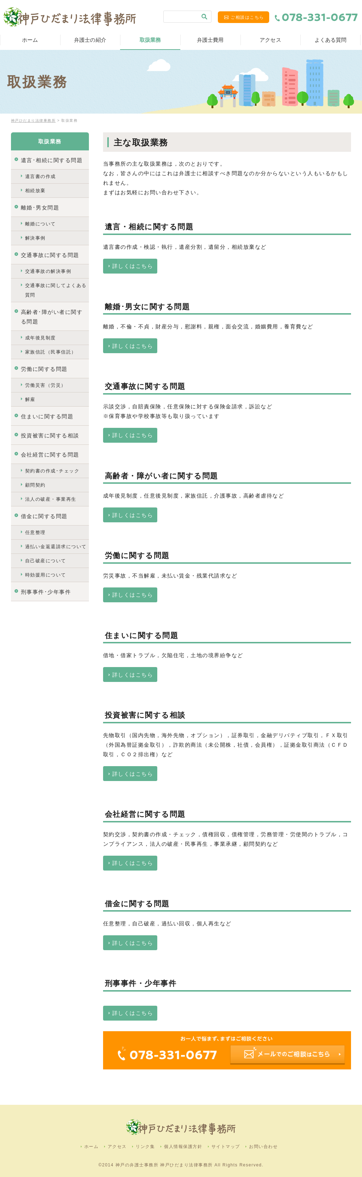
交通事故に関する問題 (50, 255)
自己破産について (45, 560)
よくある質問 (331, 40)
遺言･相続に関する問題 (52, 160)
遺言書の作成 (40, 176)
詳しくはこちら (132, 266)
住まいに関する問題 (47, 416)
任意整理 (35, 532)
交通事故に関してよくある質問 (56, 290)
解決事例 (35, 238)
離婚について (40, 223)
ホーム (30, 40)
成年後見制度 (40, 337)
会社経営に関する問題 (50, 455)
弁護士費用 (210, 40)
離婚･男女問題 (40, 208)
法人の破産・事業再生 (51, 499)
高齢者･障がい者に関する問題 (52, 317)
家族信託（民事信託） (51, 352)
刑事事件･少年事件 (46, 592)
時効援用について (45, 575)
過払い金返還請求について (56, 546)
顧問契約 (35, 485)
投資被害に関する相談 (50, 435)
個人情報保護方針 (183, 1146)
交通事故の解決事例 (48, 271)
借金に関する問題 (44, 516)
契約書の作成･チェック (52, 470)
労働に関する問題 (44, 369)
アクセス (270, 40)
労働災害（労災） (45, 385)
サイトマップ (225, 1146)
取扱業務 (150, 40)
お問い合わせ (263, 1146)
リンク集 (145, 1146)
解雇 (30, 399)
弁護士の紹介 (90, 40)
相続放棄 (35, 190)
